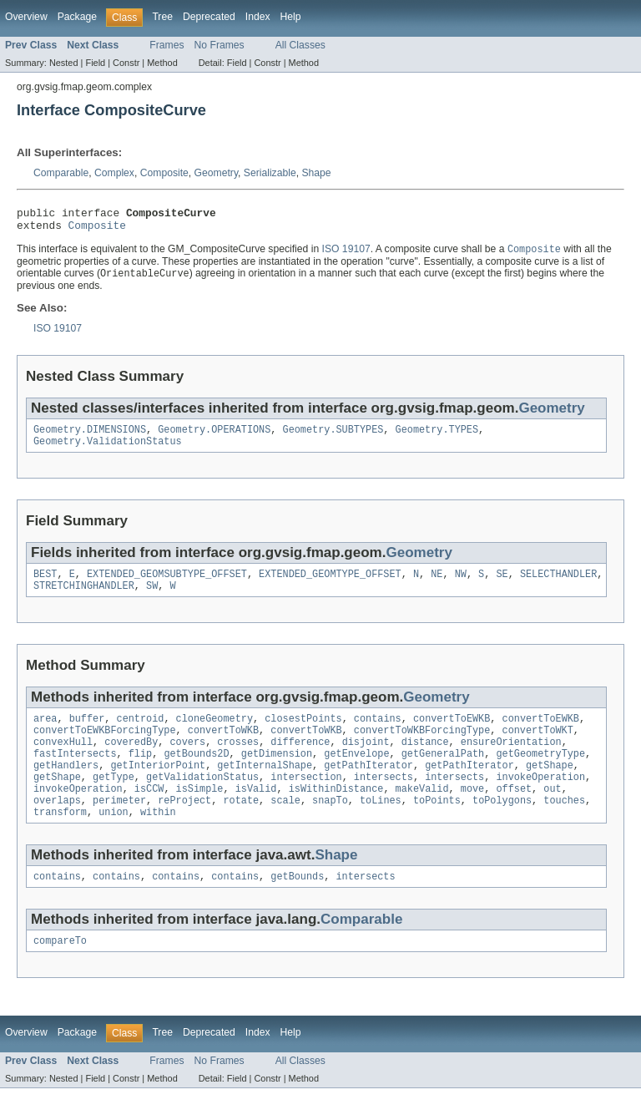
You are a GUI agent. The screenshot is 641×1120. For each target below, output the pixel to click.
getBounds (297, 906)
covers (187, 760)
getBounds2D (196, 773)
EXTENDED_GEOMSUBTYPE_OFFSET (167, 585)
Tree (162, 17)
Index (257, 17)
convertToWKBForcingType (422, 746)
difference (300, 760)
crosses (238, 760)
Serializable (270, 173)
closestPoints (303, 733)
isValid (256, 813)
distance (425, 760)
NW (461, 585)
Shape (316, 173)
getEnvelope (356, 773)
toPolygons (502, 827)
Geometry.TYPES (437, 437)
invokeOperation (540, 800)
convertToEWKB (451, 733)
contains (377, 733)
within (158, 840)
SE (501, 585)
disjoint (366, 760)
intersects (383, 800)
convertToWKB (223, 746)
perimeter (119, 827)
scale (285, 827)
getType (113, 800)
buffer (87, 733)
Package (77, 17)
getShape (549, 786)
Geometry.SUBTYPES (333, 437)
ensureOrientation (511, 760)
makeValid (422, 813)
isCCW (149, 813)
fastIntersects (75, 773)
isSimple (200, 813)
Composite (164, 173)
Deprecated (209, 17)
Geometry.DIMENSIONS (89, 437)
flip (140, 773)
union (113, 840)
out (552, 813)
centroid (140, 733)
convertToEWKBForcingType (104, 746)
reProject (184, 827)
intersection (305, 800)
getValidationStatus (202, 800)
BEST (45, 585)
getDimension (276, 773)
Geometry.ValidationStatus (107, 451)
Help (290, 17)
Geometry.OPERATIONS (214, 437)
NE (436, 585)
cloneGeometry (214, 733)
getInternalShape (264, 786)
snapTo (330, 827)
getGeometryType (540, 773)
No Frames (219, 45)
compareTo (60, 972)
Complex (114, 173)
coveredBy (131, 760)
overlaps (57, 827)
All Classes (300, 45)
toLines (380, 827)
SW (152, 599)
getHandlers (65, 786)
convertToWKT (537, 746)
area (45, 733)
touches (564, 827)
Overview (26, 17)
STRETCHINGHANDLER (83, 599)
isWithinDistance (336, 813)
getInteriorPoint (157, 786)
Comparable (60, 173)
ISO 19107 (346, 255)
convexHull (63, 760)
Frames (166, 45)
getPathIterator (368, 786)
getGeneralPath (443, 773)
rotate (241, 827)
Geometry (216, 173)
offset (514, 813)
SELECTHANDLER (558, 585)
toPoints (437, 827)
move (472, 813)
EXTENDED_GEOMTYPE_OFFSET (330, 585)
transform (60, 840)
